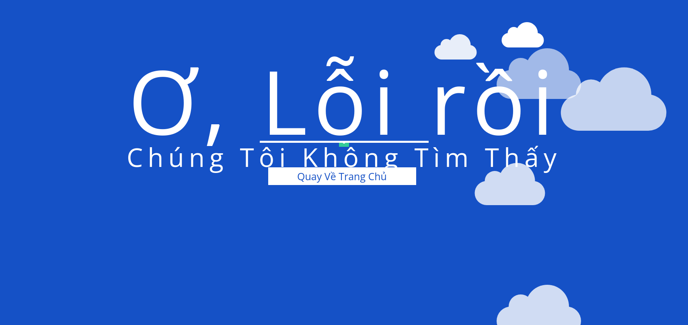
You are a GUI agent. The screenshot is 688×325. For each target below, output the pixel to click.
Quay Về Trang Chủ (342, 176)
